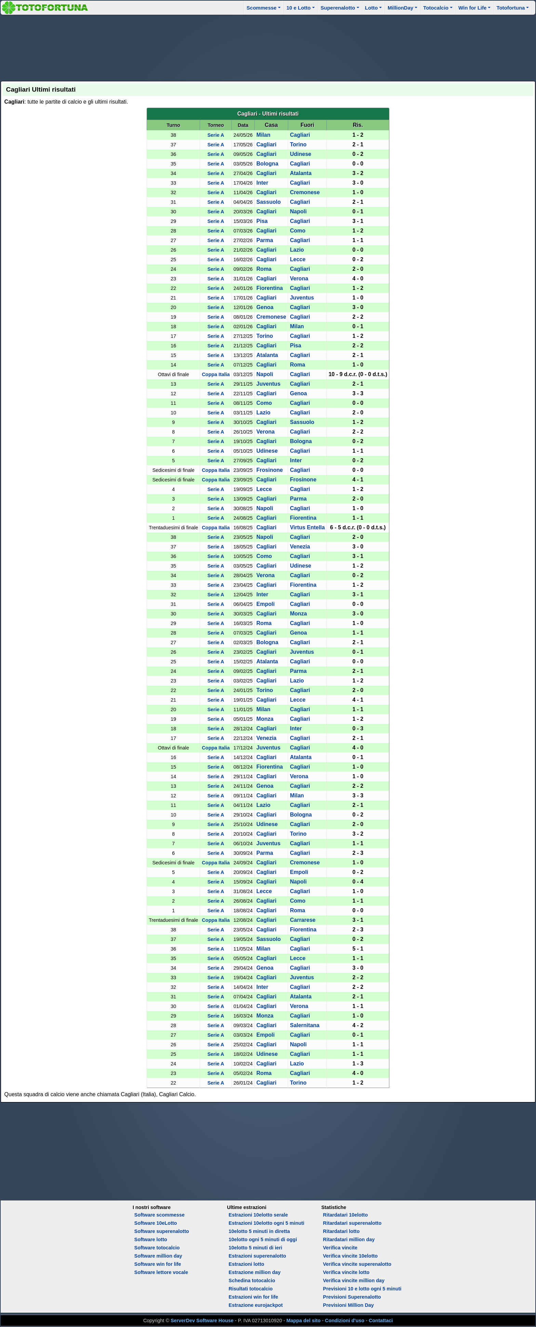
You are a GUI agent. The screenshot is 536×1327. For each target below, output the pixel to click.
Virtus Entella (307, 527)
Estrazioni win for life (253, 1297)
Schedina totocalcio (252, 1280)
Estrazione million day (255, 1272)
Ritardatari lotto (341, 1231)
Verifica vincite (340, 1247)
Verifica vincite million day (354, 1280)
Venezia (300, 546)
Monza (298, 613)
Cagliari (300, 135)
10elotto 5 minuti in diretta (259, 1231)
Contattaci (381, 1320)
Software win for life (157, 1264)
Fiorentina (269, 288)
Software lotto (150, 1239)
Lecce (297, 259)
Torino (298, 144)
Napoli (298, 211)
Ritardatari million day (349, 1239)
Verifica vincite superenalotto (357, 1264)
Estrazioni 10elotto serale (258, 1215)
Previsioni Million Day (348, 1305)
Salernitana (304, 1025)
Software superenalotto (161, 1231)
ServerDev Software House (202, 1320)
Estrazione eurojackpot (256, 1305)
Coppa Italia (216, 374)
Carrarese (303, 920)
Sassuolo (268, 202)
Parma (264, 240)
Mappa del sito (303, 1320)
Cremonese (305, 192)
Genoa (264, 307)
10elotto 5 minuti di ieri (255, 1247)
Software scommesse (159, 1215)
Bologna (267, 164)
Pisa (262, 221)
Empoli (265, 604)
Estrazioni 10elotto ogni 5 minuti (266, 1223)
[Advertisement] (268, 47)
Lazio (297, 250)
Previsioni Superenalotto (352, 1297)
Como (297, 231)
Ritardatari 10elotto (345, 1215)
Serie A (215, 135)
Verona (299, 278)
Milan (263, 135)
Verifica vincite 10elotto (350, 1256)
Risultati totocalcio (251, 1288)
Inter (262, 183)
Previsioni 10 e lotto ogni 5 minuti (362, 1288)
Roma (263, 269)
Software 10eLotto (155, 1223)
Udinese (300, 154)
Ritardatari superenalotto (352, 1223)
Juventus (302, 298)
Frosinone (269, 470)
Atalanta (300, 173)
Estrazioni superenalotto (257, 1256)
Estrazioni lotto (246, 1264)
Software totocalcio (157, 1247)
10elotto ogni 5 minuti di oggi (263, 1239)
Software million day (158, 1256)
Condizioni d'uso (344, 1320)
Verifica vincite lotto (346, 1272)
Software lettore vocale (161, 1272)
